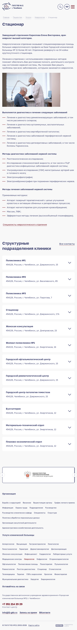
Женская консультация (36, 328)
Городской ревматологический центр (36, 378)
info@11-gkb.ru (9, 613)
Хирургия (35, 580)
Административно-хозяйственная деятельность (22, 528)
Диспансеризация (59, 549)
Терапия (20, 575)
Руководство (50, 508)
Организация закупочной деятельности (19, 523)
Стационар (52, 18)
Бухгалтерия (36, 411)
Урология (48, 575)
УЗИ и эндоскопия (34, 575)
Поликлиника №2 (36, 279)
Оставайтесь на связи (13, 587)
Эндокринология (48, 580)
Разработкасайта (68, 625)
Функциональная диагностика (15, 580)
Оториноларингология (59, 559)
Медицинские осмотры (12, 559)
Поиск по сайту (60, 7)
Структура (52, 513)
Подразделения (36, 508)
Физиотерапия (60, 575)
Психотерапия (46, 565)
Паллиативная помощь (28, 565)
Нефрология (42, 559)
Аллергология (8, 544)
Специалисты (39, 513)
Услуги (28, 18)
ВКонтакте (44, 613)
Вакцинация (22, 544)
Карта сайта (33, 626)
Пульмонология (61, 565)
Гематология (53, 544)
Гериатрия (23, 549)
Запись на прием (28, 613)
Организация (9, 494)
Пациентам (17, 18)
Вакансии (27, 503)
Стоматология (55, 570)
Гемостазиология (9, 549)
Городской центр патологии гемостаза (36, 394)
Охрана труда (21, 508)
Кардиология (45, 554)
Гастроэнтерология (37, 544)
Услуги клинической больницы (18, 535)
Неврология (40, 18)
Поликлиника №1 (36, 262)
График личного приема (64, 503)
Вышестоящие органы (42, 503)
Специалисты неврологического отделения (25, 225)
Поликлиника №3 (36, 295)
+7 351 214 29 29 (12, 604)
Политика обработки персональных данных (21, 518)
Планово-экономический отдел (36, 444)
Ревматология (8, 570)
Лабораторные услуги (62, 554)
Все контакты (67, 244)
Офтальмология (9, 565)
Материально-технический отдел (36, 427)
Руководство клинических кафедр (17, 513)
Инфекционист (31, 554)
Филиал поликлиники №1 (36, 345)
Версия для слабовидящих (67, 7)
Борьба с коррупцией (11, 503)
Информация (7, 508)
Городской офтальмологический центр (36, 361)
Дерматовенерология (39, 549)
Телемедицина (8, 575)
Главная (6, 18)
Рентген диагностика (26, 570)
